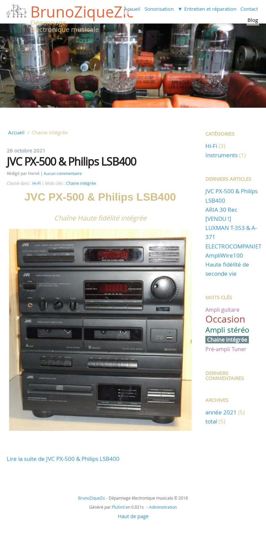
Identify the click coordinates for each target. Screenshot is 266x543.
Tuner (239, 349)
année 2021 (221, 412)
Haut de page (133, 516)
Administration (163, 507)
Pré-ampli (217, 349)
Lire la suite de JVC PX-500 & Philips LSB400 (63, 459)
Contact (249, 8)
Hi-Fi (36, 183)
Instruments (221, 155)
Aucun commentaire (63, 173)
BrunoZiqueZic (81, 12)
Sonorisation (159, 8)
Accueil (132, 8)
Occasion (225, 319)
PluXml (118, 507)
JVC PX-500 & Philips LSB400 (71, 161)
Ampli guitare (222, 309)
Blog (252, 19)
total (212, 421)
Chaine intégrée (81, 183)
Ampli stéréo (227, 330)
